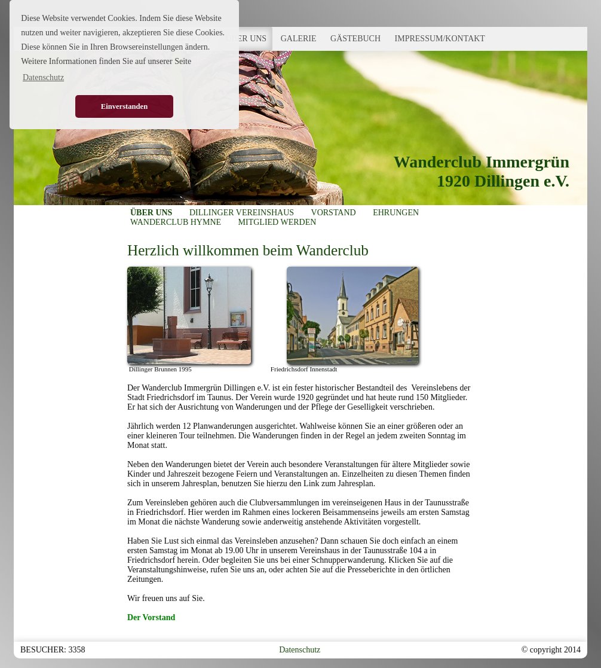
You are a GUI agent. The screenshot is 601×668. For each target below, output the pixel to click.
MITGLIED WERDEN (277, 222)
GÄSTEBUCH (355, 38)
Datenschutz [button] (43, 77)
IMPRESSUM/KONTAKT (440, 38)
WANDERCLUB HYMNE (175, 222)
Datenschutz (299, 649)
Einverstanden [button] (124, 106)
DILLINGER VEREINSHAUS (241, 212)
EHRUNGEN (396, 212)
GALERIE (299, 38)
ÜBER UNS (245, 38)
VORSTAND (333, 212)
